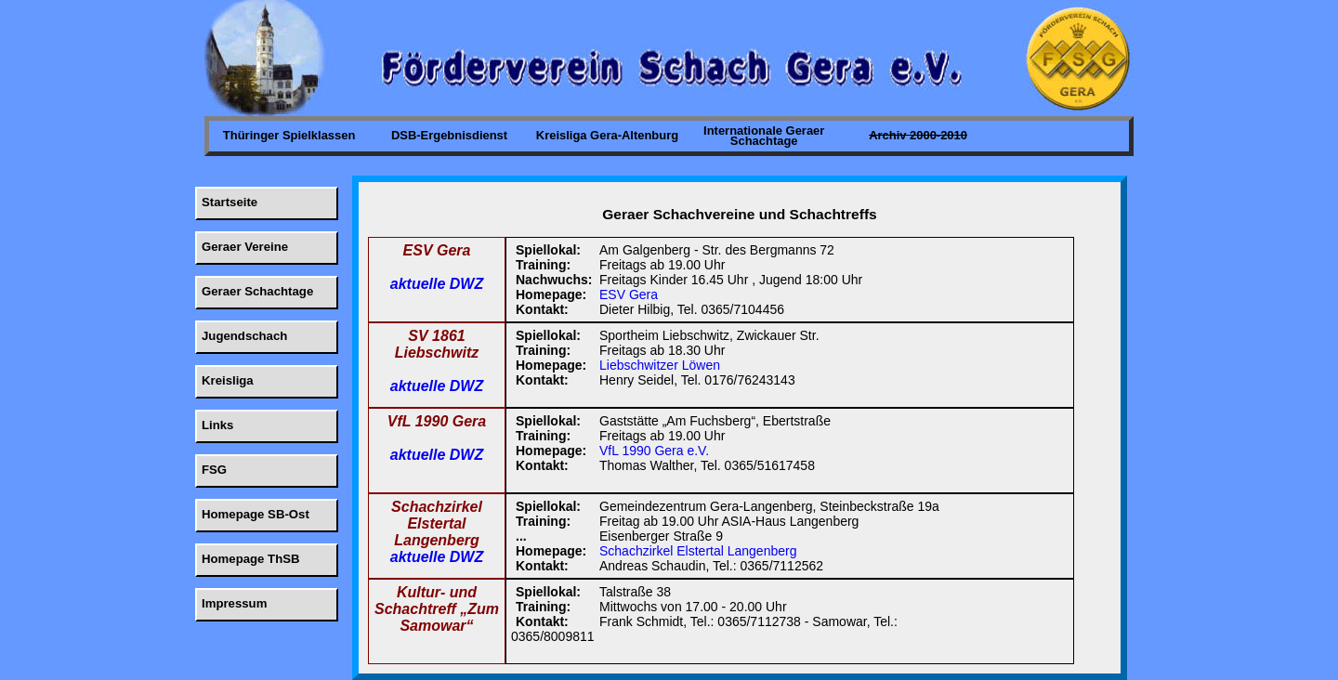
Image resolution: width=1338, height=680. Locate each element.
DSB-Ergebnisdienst (449, 135)
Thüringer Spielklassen (289, 135)
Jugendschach (244, 336)
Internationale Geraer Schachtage (763, 136)
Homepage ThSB (251, 559)
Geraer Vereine (245, 247)
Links (217, 425)
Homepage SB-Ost (255, 514)
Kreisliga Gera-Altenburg (607, 135)
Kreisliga (228, 380)
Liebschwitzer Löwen (659, 365)
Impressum (234, 603)
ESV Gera (628, 294)
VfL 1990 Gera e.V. (654, 450)
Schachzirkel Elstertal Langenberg (697, 550)
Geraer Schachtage (257, 291)
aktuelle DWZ (436, 284)
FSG (214, 470)
